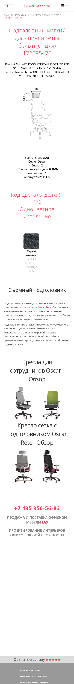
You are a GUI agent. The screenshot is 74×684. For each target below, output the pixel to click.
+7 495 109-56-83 (37, 5)
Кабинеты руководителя (34, 682)
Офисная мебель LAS (15, 15)
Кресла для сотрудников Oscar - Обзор (37, 370)
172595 (56, 15)
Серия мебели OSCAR (39, 15)
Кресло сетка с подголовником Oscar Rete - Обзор (37, 433)
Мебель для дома (30, 670)
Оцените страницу (37, 659)
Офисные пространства (33, 676)
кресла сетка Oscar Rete (36, 307)
